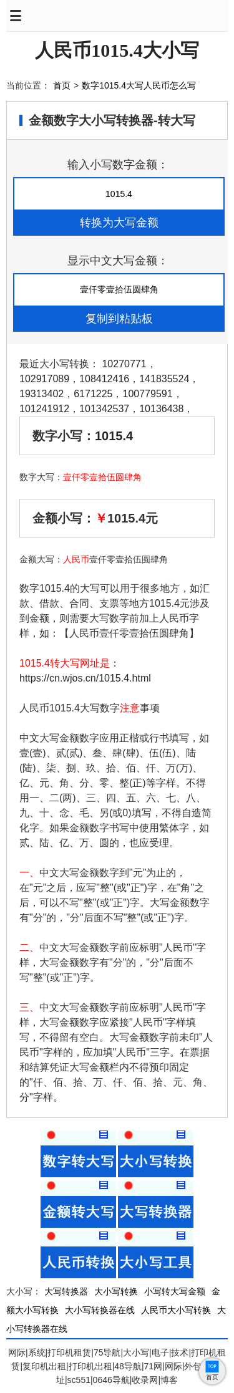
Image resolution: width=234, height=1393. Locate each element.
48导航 (128, 1366)
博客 (169, 1380)
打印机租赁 (69, 1352)
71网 (153, 1366)
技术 (179, 1352)
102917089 (44, 379)
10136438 (161, 408)
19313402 (41, 393)
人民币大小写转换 (176, 1310)
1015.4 (114, 436)
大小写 (136, 1352)
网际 (17, 1352)
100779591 (147, 393)
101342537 (104, 408)
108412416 (104, 379)
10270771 (124, 364)
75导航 (107, 1352)
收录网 (145, 1380)
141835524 (164, 379)
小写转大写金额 (174, 1291)
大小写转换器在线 (100, 1310)
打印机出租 (90, 1366)
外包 (193, 1366)
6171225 (93, 393)
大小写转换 (116, 1291)
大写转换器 (66, 1291)
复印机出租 (44, 1366)
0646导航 (111, 1380)
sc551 (78, 1380)
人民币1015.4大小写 (117, 50)
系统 (37, 1352)
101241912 (44, 408)
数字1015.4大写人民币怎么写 (139, 85)
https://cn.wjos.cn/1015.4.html (85, 678)
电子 (160, 1352)
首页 (62, 85)
